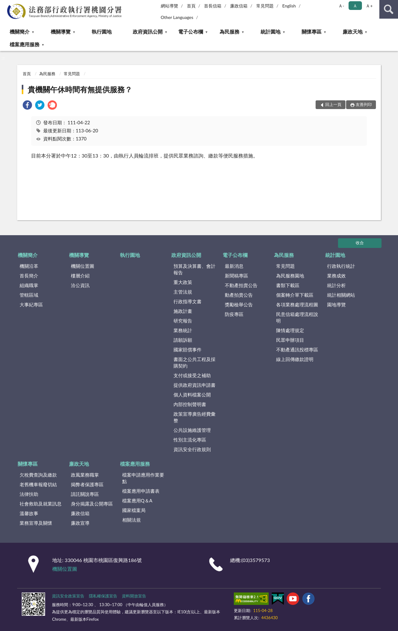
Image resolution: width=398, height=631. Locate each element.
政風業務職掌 (85, 475)
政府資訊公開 (148, 31)
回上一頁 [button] (333, 104)
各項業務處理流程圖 (297, 304)
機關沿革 (29, 266)
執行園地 (102, 31)
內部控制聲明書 (190, 404)
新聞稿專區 (236, 275)
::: (5, 4)
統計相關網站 (341, 295)
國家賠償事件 (187, 349)
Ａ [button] (355, 5)
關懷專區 (312, 31)
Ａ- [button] (341, 5)
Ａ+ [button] (369, 5)
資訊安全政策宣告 (68, 595)
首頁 (191, 5)
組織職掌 (29, 285)
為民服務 (229, 31)
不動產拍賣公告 (241, 285)
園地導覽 (336, 304)
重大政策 (183, 282)
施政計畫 (183, 311)
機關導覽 (61, 31)
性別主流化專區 (190, 439)
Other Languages (177, 17)
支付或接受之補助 (192, 375)
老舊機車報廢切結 (38, 484)
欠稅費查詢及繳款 (38, 475)
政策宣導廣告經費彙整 (194, 417)
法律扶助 (29, 494)
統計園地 (270, 31)
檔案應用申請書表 (141, 491)
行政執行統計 (341, 266)
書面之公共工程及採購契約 (194, 362)
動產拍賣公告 (239, 295)
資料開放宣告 (134, 595)
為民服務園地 (290, 275)
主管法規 (183, 292)
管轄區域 (29, 295)
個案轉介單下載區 (294, 295)
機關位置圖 (82, 266)
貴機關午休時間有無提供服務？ (80, 89)
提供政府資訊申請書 (194, 385)
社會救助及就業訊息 (41, 503)
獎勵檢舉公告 (239, 304)
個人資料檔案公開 (192, 394)
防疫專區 (234, 314)
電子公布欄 (190, 31)
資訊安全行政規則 (192, 449)
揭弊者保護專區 (87, 484)
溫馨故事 (29, 513)
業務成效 (336, 275)
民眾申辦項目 (290, 340)
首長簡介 (29, 275)
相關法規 (131, 520)
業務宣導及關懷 (36, 523)
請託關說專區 (85, 494)
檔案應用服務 (24, 44)
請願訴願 (183, 340)
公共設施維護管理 (192, 430)
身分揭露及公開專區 (92, 503)
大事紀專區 (31, 304)
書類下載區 (287, 285)
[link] (27, 105)
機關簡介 (20, 31)
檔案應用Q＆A (137, 500)
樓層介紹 (80, 275)
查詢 (388, 9)
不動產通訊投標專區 (297, 349)
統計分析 (336, 285)
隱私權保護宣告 (103, 595)
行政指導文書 (187, 301)
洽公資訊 (80, 285)
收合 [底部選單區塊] (360, 242)
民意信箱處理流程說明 (297, 317)
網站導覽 (169, 5)
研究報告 (183, 320)
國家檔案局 (134, 510)
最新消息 (234, 266)
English (289, 5)
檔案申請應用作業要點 (143, 478)
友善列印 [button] (364, 104)
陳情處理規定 (290, 330)
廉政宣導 (80, 523)
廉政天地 (353, 31)
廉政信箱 (239, 5)
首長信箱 (212, 5)
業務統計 (183, 330)
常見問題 (265, 5)
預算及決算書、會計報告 (194, 269)
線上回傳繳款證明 (294, 359)
